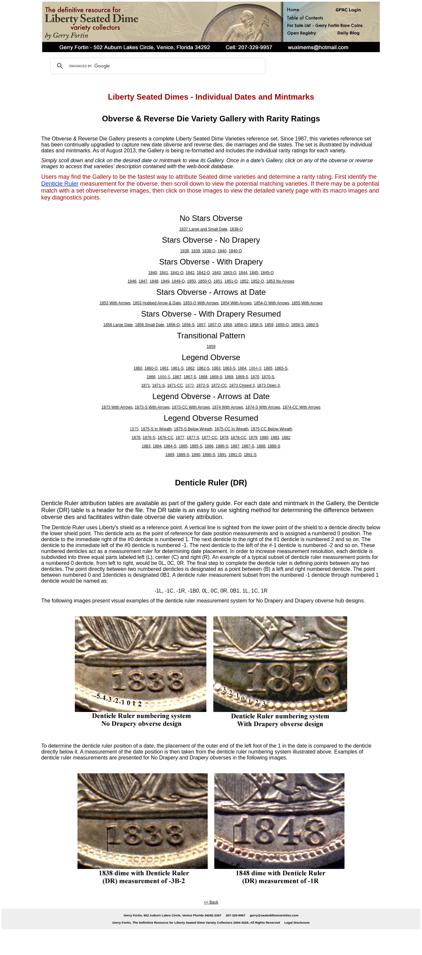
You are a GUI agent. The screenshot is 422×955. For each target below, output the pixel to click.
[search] (157, 66)
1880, (264, 437)
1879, (253, 437)
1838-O (236, 229)
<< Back (211, 902)
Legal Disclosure (297, 922)
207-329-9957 (236, 915)
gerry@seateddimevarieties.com (274, 915)
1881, (276, 437)
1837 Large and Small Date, (203, 229)
